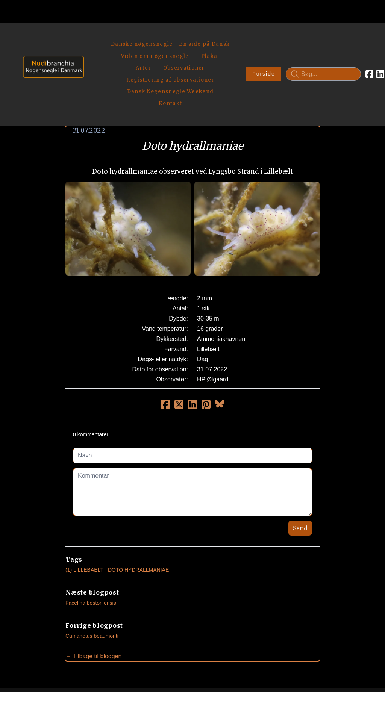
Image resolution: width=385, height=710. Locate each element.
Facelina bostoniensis (90, 550)
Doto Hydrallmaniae (138, 517)
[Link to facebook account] (340, 47)
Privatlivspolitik (264, 678)
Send (300, 475)
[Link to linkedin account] (351, 47)
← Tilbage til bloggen (93, 603)
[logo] (51, 47)
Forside (234, 47)
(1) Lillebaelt (84, 517)
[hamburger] (93, 37)
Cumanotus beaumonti (91, 583)
